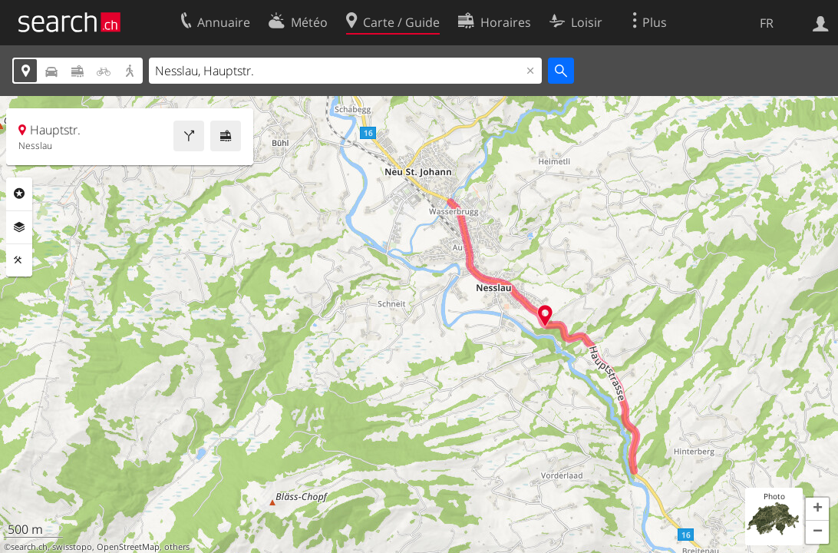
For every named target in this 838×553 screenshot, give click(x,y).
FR (767, 23)
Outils (19, 260)
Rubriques (19, 193)
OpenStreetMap (128, 546)
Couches (19, 227)
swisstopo (72, 546)
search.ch (29, 546)
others (177, 546)
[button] (817, 509)
